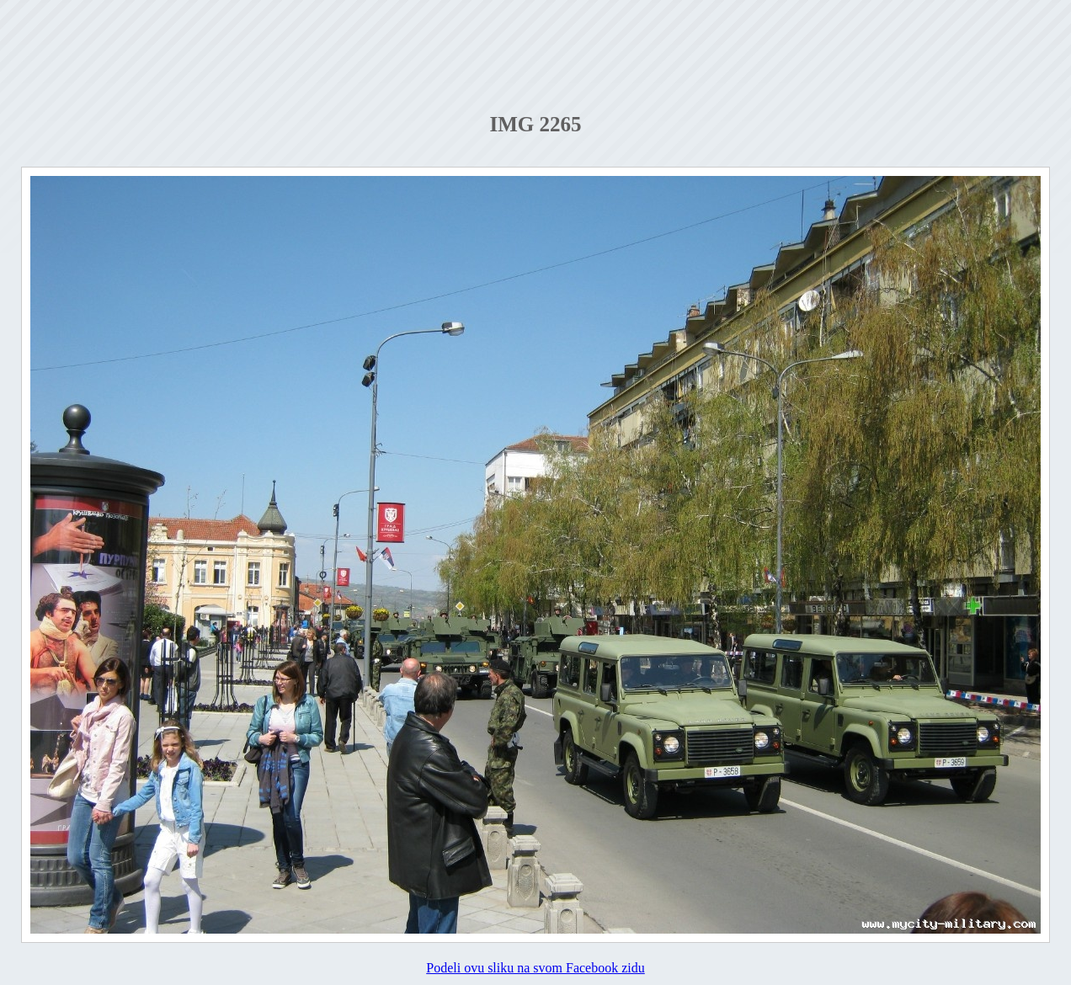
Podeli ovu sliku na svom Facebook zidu (535, 968)
